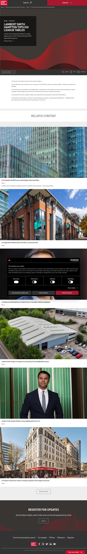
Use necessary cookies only (20, 292)
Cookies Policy (31, 548)
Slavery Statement (43, 548)
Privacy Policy (40, 550)
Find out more (9, 41)
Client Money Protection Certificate (62, 548)
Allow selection (43, 292)
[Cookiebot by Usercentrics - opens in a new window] (72, 260)
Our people (42, 538)
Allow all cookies (67, 292)
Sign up (43, 521)
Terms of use (25, 548)
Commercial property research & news (15, 7)
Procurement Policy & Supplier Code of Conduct (53, 550)
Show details (71, 288)
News (28, 7)
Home (2, 7)
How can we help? (73, 552)
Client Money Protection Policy (75, 548)
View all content (43, 491)
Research (61, 538)
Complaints (37, 548)
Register (70, 538)
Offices (52, 538)
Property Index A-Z (33, 550)
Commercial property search (24, 538)
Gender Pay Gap (51, 548)
